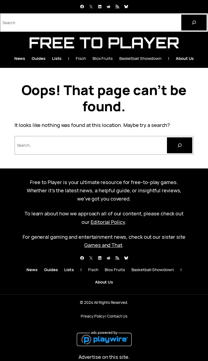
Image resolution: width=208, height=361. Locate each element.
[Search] (194, 22)
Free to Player (104, 42)
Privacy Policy (93, 316)
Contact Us (117, 316)
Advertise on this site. (104, 357)
